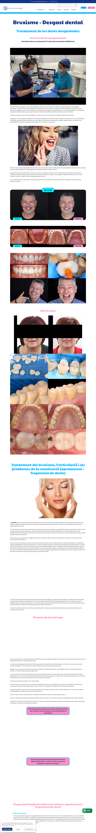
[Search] (76, 5)
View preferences (29, 829)
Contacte (66, 9)
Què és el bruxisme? (20, 813)
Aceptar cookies (7, 829)
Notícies (73, 9)
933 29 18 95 (53, 1)
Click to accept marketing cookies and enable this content (48, 76)
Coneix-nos (51, 9)
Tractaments (41, 9)
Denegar (18, 829)
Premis (59, 9)
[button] (48, 813)
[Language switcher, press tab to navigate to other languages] (91, 8)
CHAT (89, 811)
